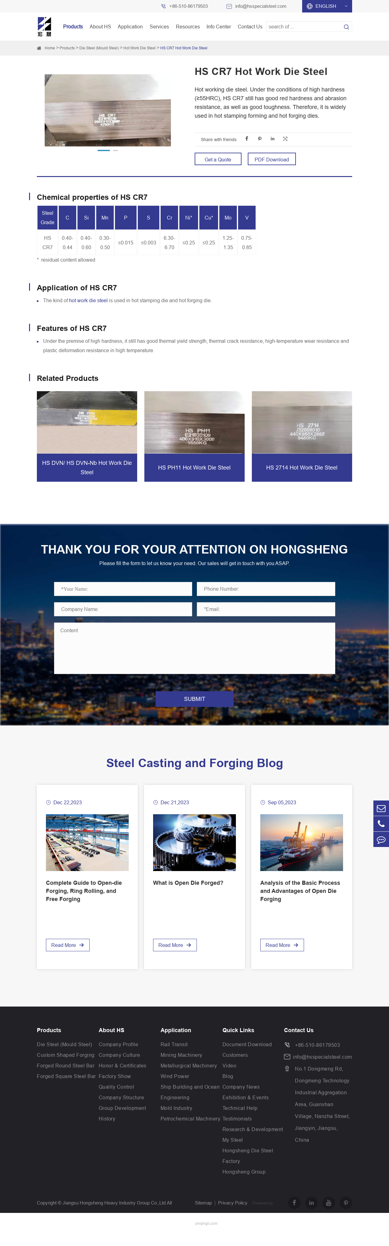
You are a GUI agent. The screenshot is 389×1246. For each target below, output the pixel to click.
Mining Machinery (181, 1067)
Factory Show (115, 1088)
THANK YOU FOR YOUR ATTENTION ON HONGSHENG (194, 555)
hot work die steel (88, 300)
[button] (103, 150)
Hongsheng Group (244, 1184)
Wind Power (175, 1088)
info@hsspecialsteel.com (261, 6)
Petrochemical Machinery (191, 1131)
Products (73, 26)
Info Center (219, 26)
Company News (241, 1099)
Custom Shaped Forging (66, 1067)
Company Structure (121, 1110)
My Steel (232, 1152)
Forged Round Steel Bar (65, 1078)
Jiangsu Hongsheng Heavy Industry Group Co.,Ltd (114, 1215)
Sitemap (203, 1215)
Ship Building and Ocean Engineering (190, 1104)
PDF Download (272, 159)
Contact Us (250, 26)
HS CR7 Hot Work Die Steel (183, 48)
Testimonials (237, 1131)
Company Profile (118, 1057)
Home (50, 48)
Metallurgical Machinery (189, 1078)
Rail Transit (174, 1057)
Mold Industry (176, 1120)
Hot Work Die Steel (139, 48)
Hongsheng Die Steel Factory (247, 1168)
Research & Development (252, 1142)
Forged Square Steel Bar (66, 1088)
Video (229, 1078)
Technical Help (240, 1120)
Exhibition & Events (245, 1110)
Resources (188, 26)
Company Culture (119, 1067)
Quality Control (116, 1099)
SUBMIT (194, 711)
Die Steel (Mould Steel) (99, 48)
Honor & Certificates (123, 1078)
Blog (227, 1088)
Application (130, 26)
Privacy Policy (232, 1215)
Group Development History (122, 1126)
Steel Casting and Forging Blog (194, 775)
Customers (235, 1067)
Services (159, 26)
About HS (100, 26)
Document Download (247, 1057)
